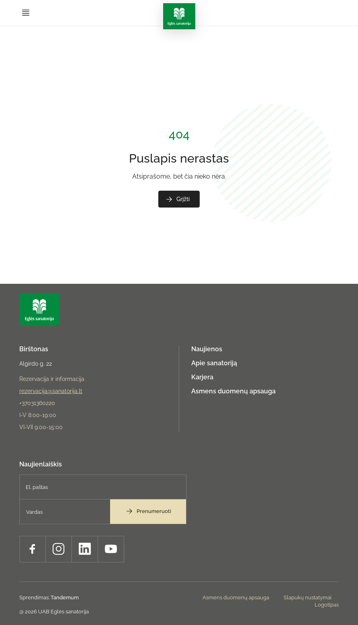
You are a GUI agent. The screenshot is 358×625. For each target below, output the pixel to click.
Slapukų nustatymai (307, 597)
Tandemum (65, 597)
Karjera (202, 377)
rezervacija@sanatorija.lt (50, 391)
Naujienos (206, 349)
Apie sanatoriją (214, 363)
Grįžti (177, 199)
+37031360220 (37, 403)
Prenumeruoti (148, 511)
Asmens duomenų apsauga (233, 391)
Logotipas (327, 605)
